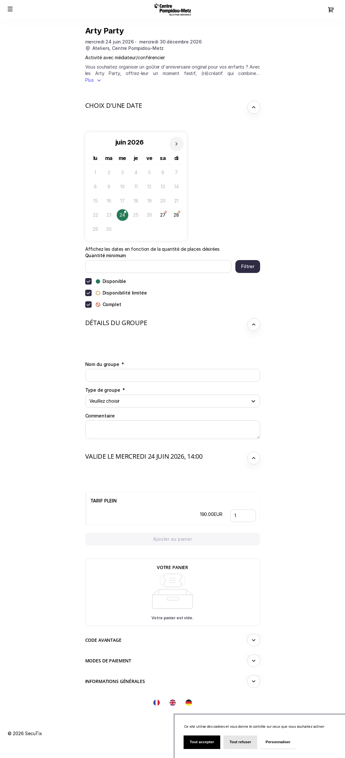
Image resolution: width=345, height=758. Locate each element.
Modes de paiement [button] (108, 661)
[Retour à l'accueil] (172, 9)
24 (124, 216)
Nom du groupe (104, 364)
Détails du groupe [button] (116, 322)
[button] (10, 9)
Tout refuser (240, 742)
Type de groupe (105, 390)
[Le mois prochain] (176, 143)
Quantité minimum (105, 255)
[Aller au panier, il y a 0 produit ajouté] (331, 9)
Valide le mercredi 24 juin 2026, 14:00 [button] (144, 456)
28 (178, 216)
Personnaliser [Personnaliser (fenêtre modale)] (278, 742)
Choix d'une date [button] (113, 105)
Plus (89, 80)
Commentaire (100, 415)
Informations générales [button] (115, 681)
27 (164, 216)
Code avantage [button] (103, 640)
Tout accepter (202, 742)
